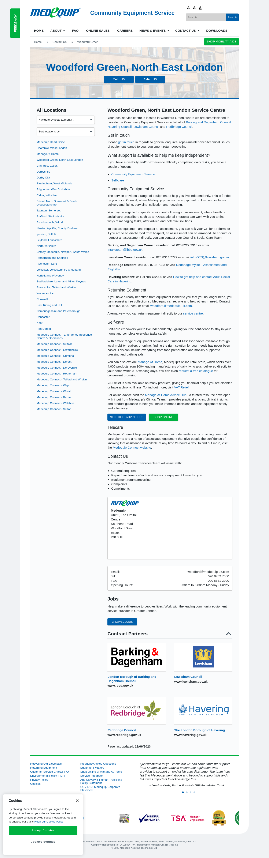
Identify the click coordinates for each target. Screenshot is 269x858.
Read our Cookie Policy (48, 821)
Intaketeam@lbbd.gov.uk (124, 249)
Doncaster (43, 317)
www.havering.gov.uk (190, 735)
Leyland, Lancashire (49, 240)
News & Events (153, 30)
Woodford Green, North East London (60, 159)
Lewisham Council (146, 126)
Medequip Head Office (51, 142)
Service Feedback (91, 775)
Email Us (150, 79)
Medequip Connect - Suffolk (54, 344)
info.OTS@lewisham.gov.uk (209, 257)
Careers (125, 30)
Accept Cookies (43, 830)
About (56, 30)
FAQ (75, 30)
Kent (40, 322)
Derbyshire (43, 171)
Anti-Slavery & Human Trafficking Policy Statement (101, 781)
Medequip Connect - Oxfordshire (57, 349)
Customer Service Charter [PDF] (50, 771)
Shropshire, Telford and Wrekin (56, 287)
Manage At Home (48, 153)
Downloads (216, 30)
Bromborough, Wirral (50, 222)
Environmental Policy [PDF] (47, 775)
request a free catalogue (196, 371)
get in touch (126, 142)
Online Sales (98, 30)
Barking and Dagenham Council (208, 122)
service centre (193, 313)
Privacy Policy (39, 779)
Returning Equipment (43, 767)
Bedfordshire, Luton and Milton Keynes (61, 281)
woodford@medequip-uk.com (171, 306)
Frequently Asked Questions (98, 763)
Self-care (117, 180)
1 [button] (184, 793)
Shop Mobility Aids (221, 41)
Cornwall (42, 299)
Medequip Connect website (132, 447)
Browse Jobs (122, 621)
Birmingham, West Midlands (54, 183)
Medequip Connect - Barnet (54, 397)
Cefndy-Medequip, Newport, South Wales (63, 251)
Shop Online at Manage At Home (101, 771)
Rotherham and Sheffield (52, 257)
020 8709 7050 (218, 576)
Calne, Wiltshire (47, 195)
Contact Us (185, 30)
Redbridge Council (179, 126)
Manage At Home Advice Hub (166, 395)
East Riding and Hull (49, 305)
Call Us (119, 79)
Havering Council (119, 126)
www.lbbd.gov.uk (120, 685)
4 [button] (196, 793)
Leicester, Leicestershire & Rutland (59, 269)
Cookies (35, 783)
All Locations (51, 110)
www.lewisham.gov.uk (191, 681)
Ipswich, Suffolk (46, 234)
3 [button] (192, 793)
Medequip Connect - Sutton (54, 409)
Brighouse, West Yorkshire (53, 189)
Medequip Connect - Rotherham (57, 373)
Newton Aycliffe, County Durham (57, 228)
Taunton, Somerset (48, 210)
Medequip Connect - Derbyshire (57, 367)
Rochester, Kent (47, 263)
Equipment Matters (92, 767)
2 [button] (188, 793)
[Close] (77, 800)
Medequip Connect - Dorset (54, 361)
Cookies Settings (43, 841)
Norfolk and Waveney (50, 275)
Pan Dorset (44, 328)
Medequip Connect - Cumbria (55, 355)
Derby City (43, 177)
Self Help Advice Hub (126, 417)
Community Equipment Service (133, 174)
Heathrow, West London (52, 148)
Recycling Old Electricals (46, 763)
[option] (184, 775)
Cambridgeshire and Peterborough (58, 311)
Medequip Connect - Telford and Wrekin (62, 379)
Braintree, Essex (47, 165)
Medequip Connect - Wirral (54, 391)
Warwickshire (45, 293)
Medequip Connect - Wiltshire (55, 403)
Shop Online (163, 417)
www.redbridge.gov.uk (124, 735)
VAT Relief (181, 387)
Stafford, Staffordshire (50, 216)
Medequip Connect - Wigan (54, 385)
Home (39, 30)
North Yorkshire (46, 246)
